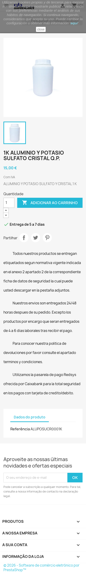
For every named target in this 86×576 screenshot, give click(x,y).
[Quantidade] (8, 203)
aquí (74, 23)
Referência (20, 429)
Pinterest (47, 237)
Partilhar (23, 237)
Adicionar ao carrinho (50, 203)
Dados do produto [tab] (29, 417)
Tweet (35, 237)
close (41, 29)
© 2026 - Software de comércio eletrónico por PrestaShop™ (41, 567)
